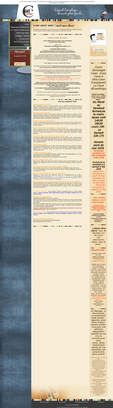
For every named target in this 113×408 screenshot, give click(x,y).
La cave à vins (24, 39)
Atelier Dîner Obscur (22, 33)
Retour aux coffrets (99, 52)
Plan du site (62, 402)
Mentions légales (44, 402)
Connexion (101, 402)
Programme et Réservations (20, 27)
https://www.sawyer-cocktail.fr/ (99, 304)
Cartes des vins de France (21, 42)
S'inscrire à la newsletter (72, 405)
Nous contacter (99, 49)
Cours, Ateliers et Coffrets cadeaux (20, 30)
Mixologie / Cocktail (22, 36)
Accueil (27, 24)
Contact (26, 45)
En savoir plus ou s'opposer (57, 3)
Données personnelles (81, 402)
